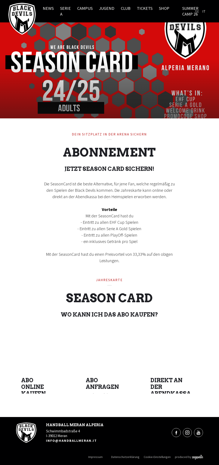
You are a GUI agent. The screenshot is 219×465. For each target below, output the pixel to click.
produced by (189, 457)
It (204, 11)
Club (125, 8)
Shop (164, 8)
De (197, 11)
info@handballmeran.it (71, 440)
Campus (85, 8)
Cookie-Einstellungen (157, 457)
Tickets (144, 8)
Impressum (95, 457)
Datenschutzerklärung (125, 457)
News (48, 8)
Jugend (106, 8)
